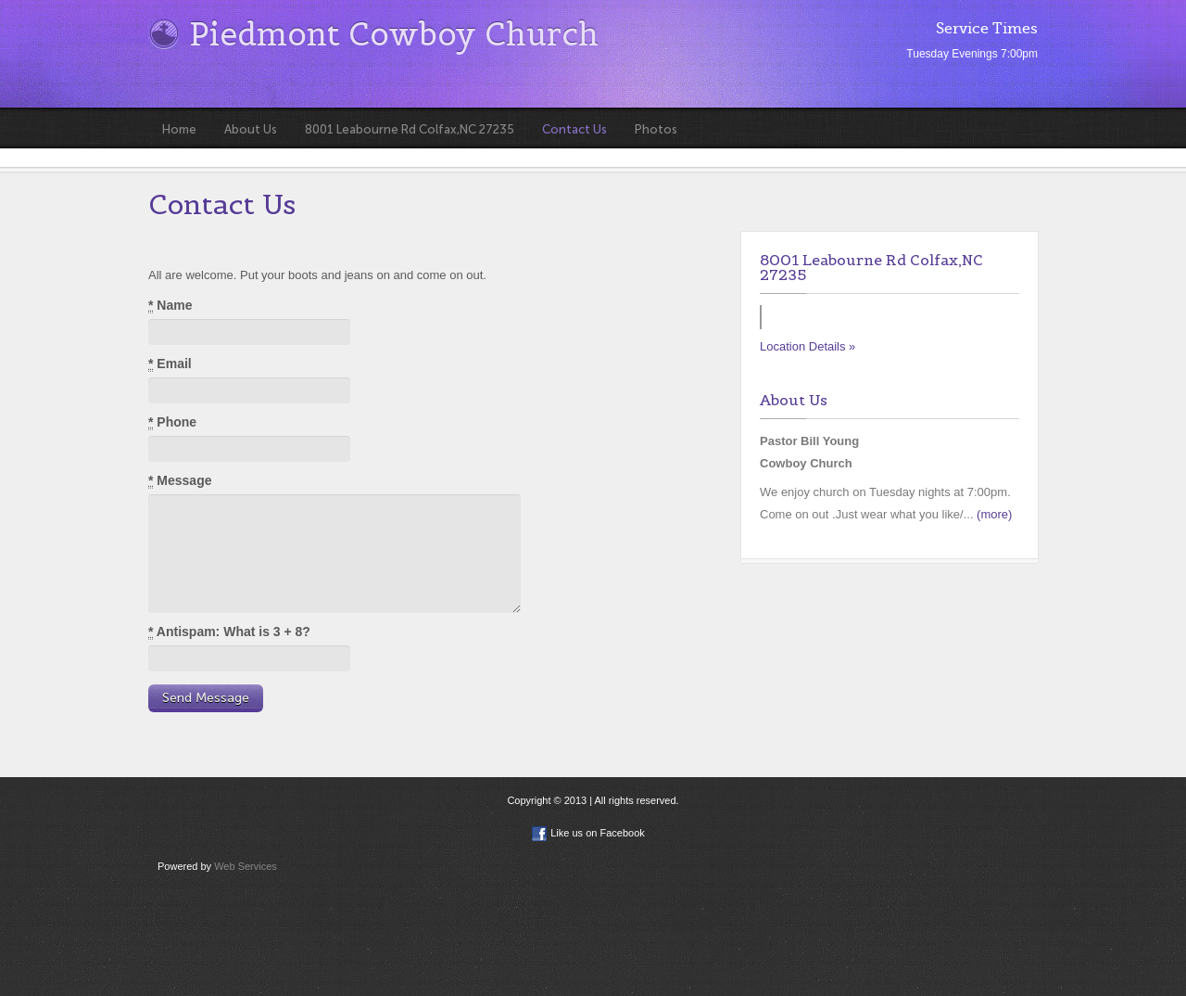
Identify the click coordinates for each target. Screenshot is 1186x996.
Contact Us (574, 129)
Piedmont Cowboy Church (394, 34)
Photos (656, 129)
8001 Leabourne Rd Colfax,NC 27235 (409, 129)
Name (170, 305)
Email (170, 364)
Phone (172, 422)
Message (180, 481)
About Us (250, 129)
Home (179, 129)
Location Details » (807, 346)
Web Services (245, 866)
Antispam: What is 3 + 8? (229, 632)
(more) (994, 514)
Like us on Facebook (588, 832)
